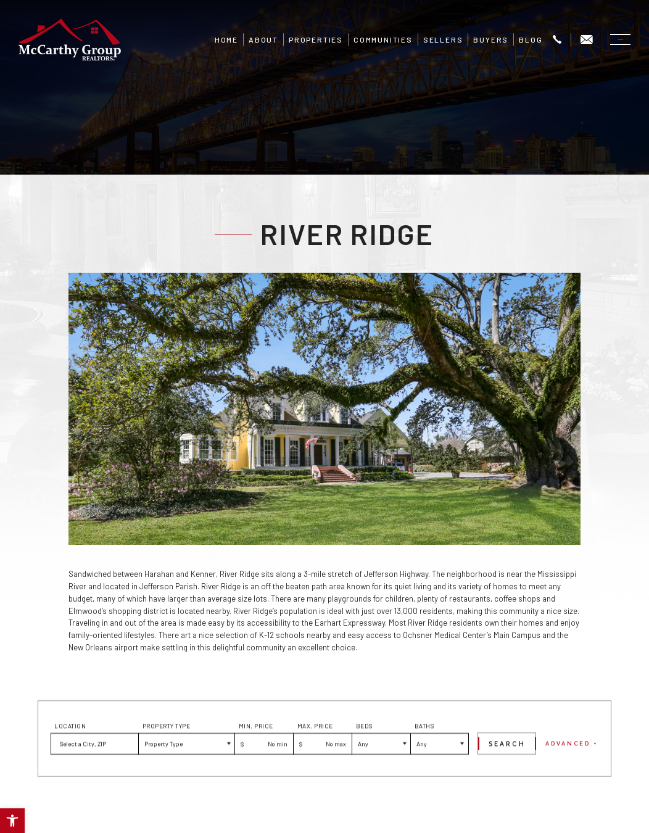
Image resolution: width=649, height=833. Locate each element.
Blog (530, 39)
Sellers (443, 39)
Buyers (490, 39)
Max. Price (315, 751)
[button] (12, 820)
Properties (316, 39)
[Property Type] (186, 770)
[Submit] (506, 770)
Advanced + (572, 769)
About (263, 39)
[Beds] (381, 770)
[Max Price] (322, 770)
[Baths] (439, 770)
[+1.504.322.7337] (557, 39)
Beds (364, 751)
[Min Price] (263, 770)
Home (226, 39)
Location (70, 751)
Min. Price (256, 751)
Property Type (167, 751)
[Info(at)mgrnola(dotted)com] (587, 39)
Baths (424, 751)
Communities (383, 39)
